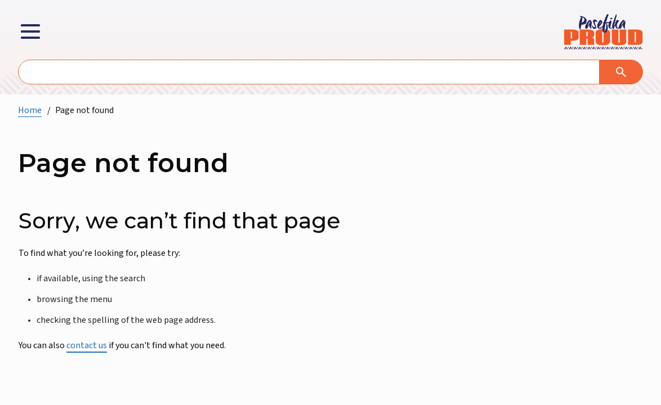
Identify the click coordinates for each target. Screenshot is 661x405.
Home (30, 110)
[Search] (621, 72)
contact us (86, 345)
